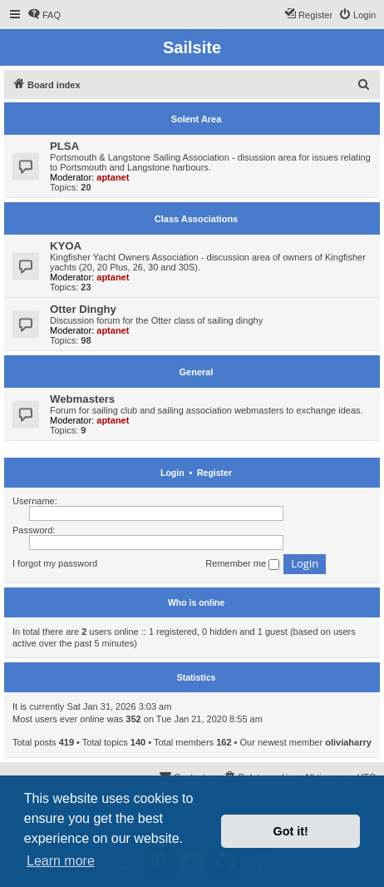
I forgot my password (54, 563)
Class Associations (196, 219)
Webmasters (82, 399)
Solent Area (196, 119)
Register (214, 473)
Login (172, 473)
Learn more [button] (61, 861)
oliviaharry (348, 742)
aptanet (112, 177)
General (197, 372)
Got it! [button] (290, 831)
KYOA (65, 246)
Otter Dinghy (83, 309)
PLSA (64, 146)
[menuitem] (44, 15)
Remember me (242, 564)
